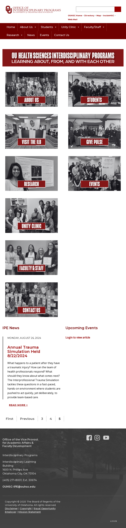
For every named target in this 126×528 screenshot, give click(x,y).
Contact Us (61, 35)
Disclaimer (11, 508)
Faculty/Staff (94, 27)
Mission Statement (29, 512)
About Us (28, 27)
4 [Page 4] (51, 419)
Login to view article (77, 337)
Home (11, 27)
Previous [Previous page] (27, 419)
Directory (89, 15)
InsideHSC (108, 15)
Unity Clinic (70, 27)
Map (98, 15)
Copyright (26, 508)
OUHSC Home (75, 15)
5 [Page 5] (60, 419)
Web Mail (72, 19)
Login (113, 521)
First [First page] (9, 419)
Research (14, 35)
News (31, 35)
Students (48, 27)
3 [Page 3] (42, 419)
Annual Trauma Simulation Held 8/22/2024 (23, 351)
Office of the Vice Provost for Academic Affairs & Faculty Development (20, 443)
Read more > (18, 405)
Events (44, 35)
